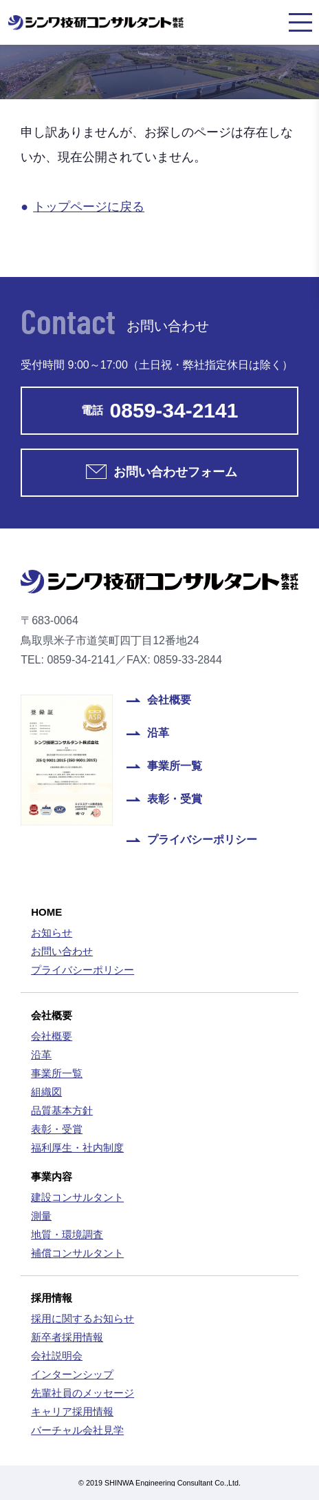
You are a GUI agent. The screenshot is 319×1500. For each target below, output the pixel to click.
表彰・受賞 (174, 799)
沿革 (158, 733)
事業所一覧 (174, 766)
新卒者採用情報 (67, 1337)
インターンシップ (72, 1374)
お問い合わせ (62, 951)
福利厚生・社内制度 (77, 1147)
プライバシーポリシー (202, 839)
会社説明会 (56, 1356)
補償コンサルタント (77, 1253)
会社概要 (169, 700)
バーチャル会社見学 (77, 1430)
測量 (41, 1216)
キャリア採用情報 (72, 1411)
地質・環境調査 (67, 1234)
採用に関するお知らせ (82, 1318)
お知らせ (51, 932)
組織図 (46, 1092)
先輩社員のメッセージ (82, 1393)
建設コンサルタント (77, 1197)
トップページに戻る (88, 207)
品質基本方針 (62, 1110)
